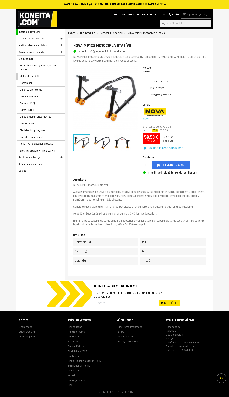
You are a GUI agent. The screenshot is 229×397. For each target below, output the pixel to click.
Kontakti (160, 15)
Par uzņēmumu (76, 331)
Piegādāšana (75, 327)
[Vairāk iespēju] (221, 378)
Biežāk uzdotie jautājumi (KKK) (85, 361)
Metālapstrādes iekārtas (33, 45)
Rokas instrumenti (30, 96)
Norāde (147, 67)
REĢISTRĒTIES (169, 303)
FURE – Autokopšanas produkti (36, 143)
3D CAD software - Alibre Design (37, 150)
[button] (163, 148)
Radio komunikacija (29, 157)
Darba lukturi (27, 110)
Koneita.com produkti (31, 137)
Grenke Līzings (76, 346)
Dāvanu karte (27, 123)
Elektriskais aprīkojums (32, 130)
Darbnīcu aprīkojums (31, 89)
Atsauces (73, 341)
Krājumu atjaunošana (31, 164)
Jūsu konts (125, 320)
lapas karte (74, 370)
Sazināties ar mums (79, 365)
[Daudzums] (147, 165)
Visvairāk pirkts (27, 336)
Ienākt (120, 331)
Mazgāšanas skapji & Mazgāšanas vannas (38, 67)
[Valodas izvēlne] (127, 15)
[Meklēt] (185, 23)
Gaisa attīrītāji (27, 103)
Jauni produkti (27, 331)
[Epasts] (126, 303)
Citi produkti (26, 59)
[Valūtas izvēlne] (147, 15)
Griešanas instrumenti (31, 52)
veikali (71, 375)
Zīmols (146, 104)
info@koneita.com (185, 346)
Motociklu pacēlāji (29, 76)
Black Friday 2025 (77, 351)
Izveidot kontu (125, 336)
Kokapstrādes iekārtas (31, 38)
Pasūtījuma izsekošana (129, 327)
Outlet (22, 171)
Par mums (73, 336)
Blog (70, 385)
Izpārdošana (25, 327)
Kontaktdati (74, 356)
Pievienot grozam (171, 165)
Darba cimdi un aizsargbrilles (35, 116)
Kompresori (26, 83)
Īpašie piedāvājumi (29, 32)
